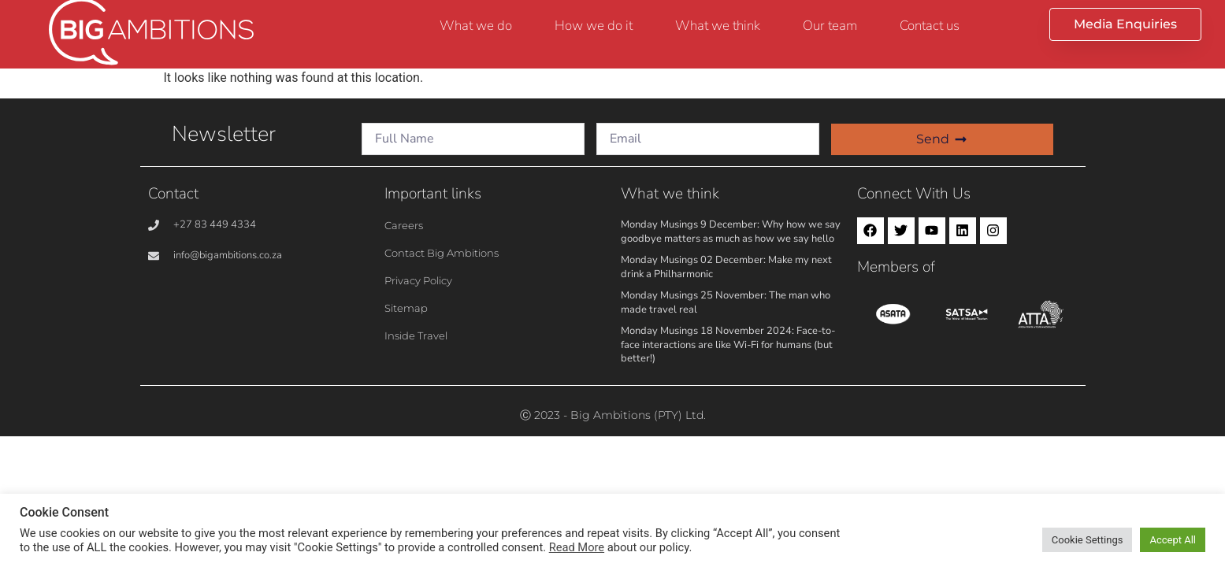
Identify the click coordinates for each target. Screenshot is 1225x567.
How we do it (594, 26)
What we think (717, 26)
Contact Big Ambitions (441, 252)
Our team (830, 26)
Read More (576, 547)
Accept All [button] (1172, 540)
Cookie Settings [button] (1087, 540)
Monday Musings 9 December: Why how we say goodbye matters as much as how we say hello (731, 231)
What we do (476, 26)
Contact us (930, 26)
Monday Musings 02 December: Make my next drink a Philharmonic (726, 267)
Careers (403, 225)
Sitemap (406, 308)
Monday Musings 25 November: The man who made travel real (725, 302)
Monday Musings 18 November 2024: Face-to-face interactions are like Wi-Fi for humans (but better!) (728, 344)
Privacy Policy (418, 280)
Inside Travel (415, 335)
